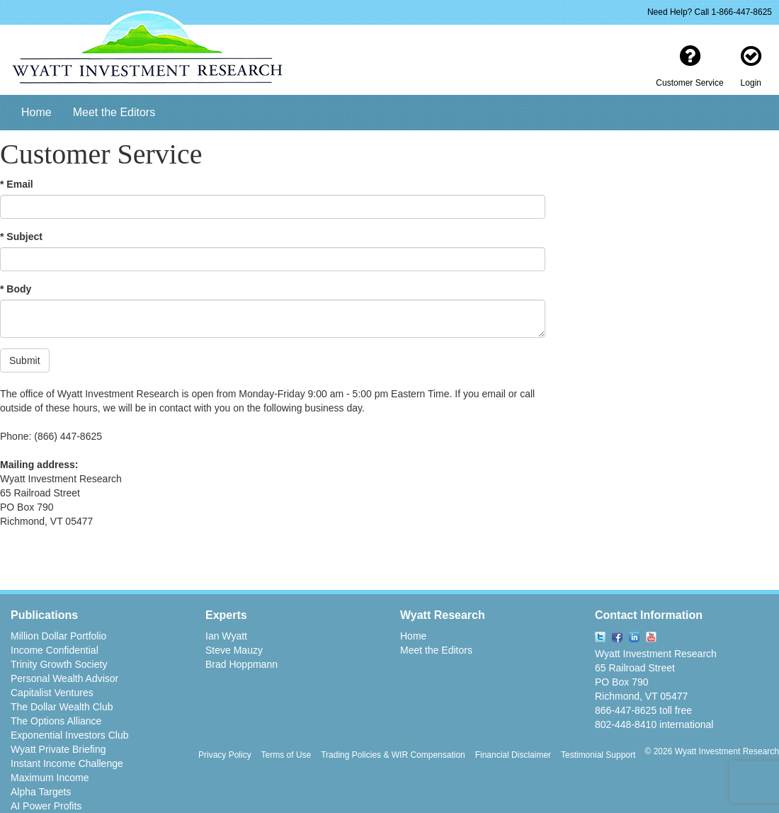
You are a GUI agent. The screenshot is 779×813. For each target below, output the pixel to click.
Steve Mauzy (234, 650)
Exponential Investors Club (70, 735)
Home (36, 112)
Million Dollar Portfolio (58, 636)
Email (19, 184)
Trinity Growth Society (59, 664)
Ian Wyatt (226, 636)
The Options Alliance (56, 721)
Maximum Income (50, 777)
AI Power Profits (46, 806)
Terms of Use (286, 755)
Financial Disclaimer (513, 755)
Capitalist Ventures (52, 692)
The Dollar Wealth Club (62, 706)
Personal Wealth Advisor (64, 678)
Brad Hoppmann (241, 664)
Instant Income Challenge (67, 763)
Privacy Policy (224, 755)
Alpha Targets (41, 791)
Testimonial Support (598, 755)
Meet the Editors (114, 112)
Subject (24, 236)
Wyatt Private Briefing (58, 749)
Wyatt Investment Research (656, 653)
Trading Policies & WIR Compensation (393, 755)
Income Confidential (54, 650)
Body (18, 289)
